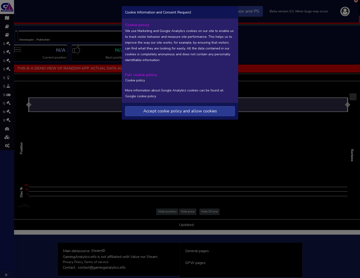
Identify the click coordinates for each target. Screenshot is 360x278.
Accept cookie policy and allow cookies (180, 110)
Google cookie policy (140, 96)
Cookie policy (134, 80)
